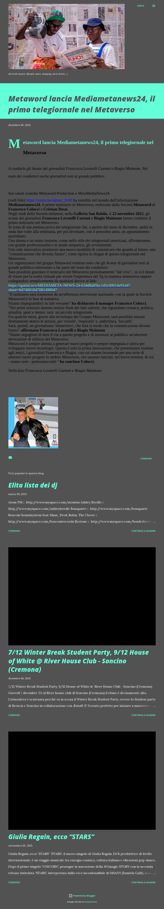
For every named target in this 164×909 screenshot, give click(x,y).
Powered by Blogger (82, 895)
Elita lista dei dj (32, 485)
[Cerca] (140, 6)
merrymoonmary (90, 902)
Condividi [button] (146, 458)
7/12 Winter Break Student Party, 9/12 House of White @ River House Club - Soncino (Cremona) (78, 661)
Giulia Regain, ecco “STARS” (51, 836)
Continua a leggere (143, 530)
